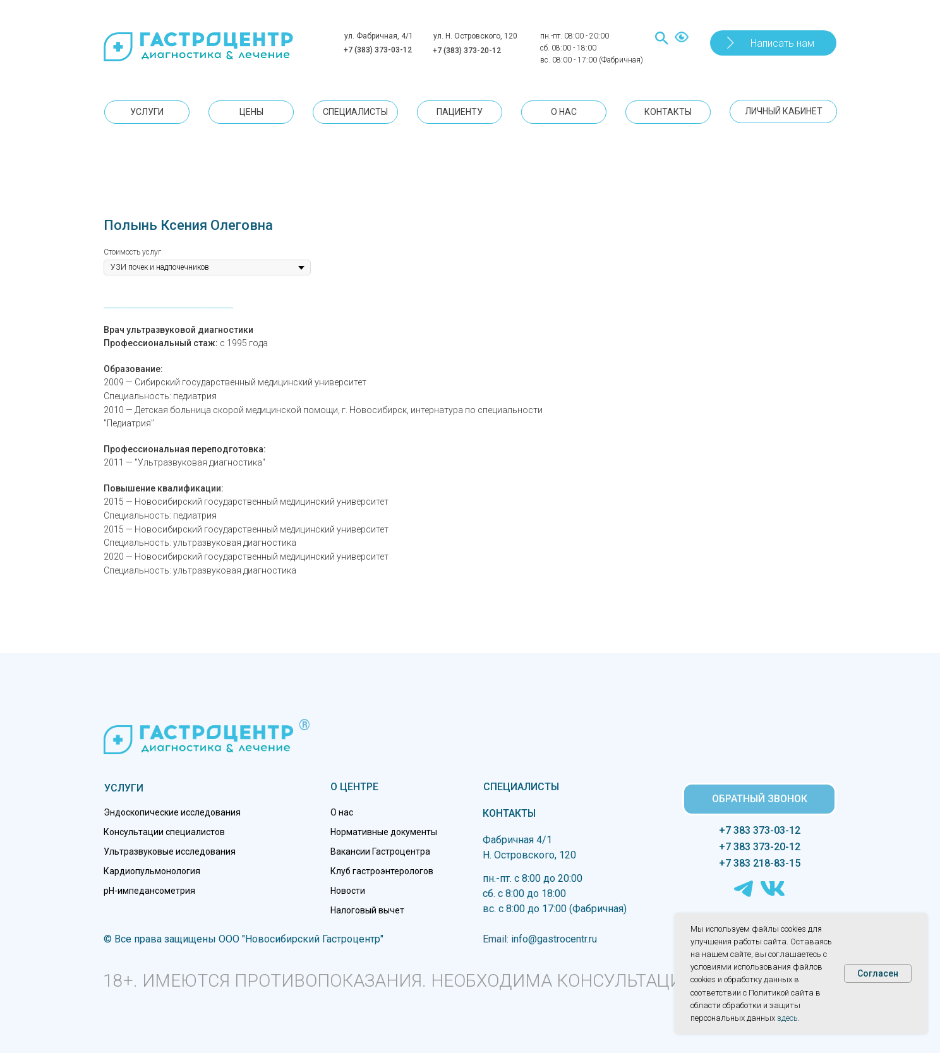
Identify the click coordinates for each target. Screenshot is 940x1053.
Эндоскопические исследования (172, 812)
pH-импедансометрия (149, 891)
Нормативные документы (383, 832)
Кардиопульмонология (152, 871)
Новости (347, 891)
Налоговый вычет (367, 910)
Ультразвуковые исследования (170, 851)
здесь (787, 1018)
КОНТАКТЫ (509, 813)
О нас (341, 812)
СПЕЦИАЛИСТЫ (521, 787)
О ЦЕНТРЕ (354, 787)
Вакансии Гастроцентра (380, 851)
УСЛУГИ (123, 788)
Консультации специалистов (164, 832)
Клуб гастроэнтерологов (381, 871)
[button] (773, 43)
